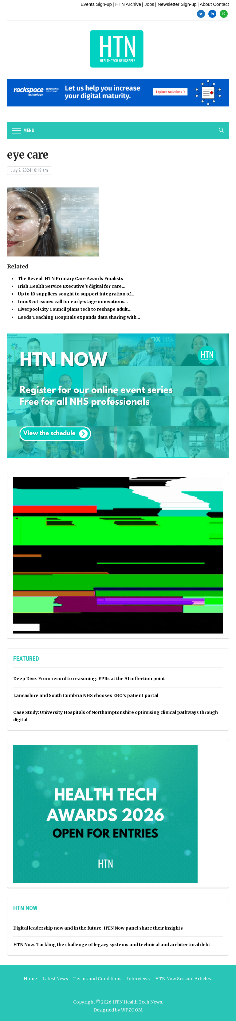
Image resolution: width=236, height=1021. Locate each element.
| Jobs (148, 4)
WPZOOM (132, 1010)
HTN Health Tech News (137, 1002)
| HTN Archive (127, 4)
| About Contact (213, 4)
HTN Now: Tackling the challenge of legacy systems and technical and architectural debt (111, 944)
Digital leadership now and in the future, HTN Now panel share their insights (98, 928)
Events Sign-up (96, 4)
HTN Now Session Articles (183, 978)
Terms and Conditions (97, 978)
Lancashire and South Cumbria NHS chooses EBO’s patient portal (85, 695)
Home (30, 978)
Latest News (55, 978)
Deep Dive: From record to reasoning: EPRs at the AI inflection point (89, 678)
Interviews (138, 978)
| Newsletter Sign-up (176, 4)
